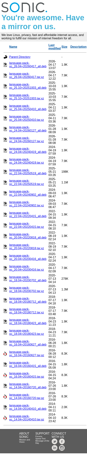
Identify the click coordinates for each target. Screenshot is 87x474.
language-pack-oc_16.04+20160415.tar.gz (26, 375)
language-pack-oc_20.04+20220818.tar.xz (26, 246)
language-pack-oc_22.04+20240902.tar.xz (26, 204)
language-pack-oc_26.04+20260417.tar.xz (26, 75)
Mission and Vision (24, 441)
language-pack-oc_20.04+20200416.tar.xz (26, 268)
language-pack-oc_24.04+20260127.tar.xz (26, 139)
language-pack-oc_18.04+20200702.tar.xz (26, 289)
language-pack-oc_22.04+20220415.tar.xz (26, 225)
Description (78, 46)
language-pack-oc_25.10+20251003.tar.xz (26, 97)
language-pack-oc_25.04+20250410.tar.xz (26, 118)
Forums (38, 436)
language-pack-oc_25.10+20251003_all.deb (27, 86)
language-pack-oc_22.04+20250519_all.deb (27, 171)
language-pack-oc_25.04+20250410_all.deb (27, 107)
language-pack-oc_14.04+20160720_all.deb (27, 385)
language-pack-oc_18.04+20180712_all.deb (27, 300)
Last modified (54, 47)
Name (13, 46)
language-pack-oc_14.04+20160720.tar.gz (26, 396)
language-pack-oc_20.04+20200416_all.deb (27, 257)
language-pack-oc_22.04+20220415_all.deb (27, 214)
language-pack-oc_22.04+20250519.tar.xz (26, 182)
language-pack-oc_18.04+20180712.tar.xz (26, 311)
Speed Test (40, 438)
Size (64, 46)
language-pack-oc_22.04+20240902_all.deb (27, 193)
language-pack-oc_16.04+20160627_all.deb (27, 343)
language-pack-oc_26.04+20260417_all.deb (27, 64)
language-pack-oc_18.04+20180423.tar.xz (26, 332)
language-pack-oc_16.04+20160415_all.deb (27, 364)
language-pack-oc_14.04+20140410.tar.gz (26, 418)
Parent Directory (20, 56)
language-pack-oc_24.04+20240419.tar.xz (26, 161)
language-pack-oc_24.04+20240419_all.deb (27, 150)
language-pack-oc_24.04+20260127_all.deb (27, 129)
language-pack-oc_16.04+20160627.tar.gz (26, 353)
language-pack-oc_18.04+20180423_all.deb (27, 321)
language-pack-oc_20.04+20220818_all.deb (27, 236)
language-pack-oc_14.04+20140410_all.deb (27, 407)
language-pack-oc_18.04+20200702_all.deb (27, 278)
